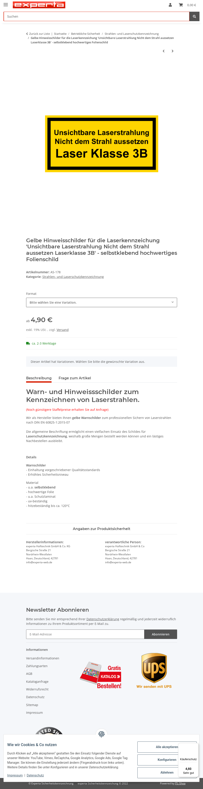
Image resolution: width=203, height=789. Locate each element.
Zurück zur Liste (39, 34)
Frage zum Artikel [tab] (75, 378)
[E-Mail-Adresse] (85, 634)
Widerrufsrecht (37, 689)
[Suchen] (97, 16)
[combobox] (101, 302)
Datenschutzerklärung (102, 619)
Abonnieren (160, 634)
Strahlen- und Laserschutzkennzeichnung (73, 277)
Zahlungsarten (37, 666)
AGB (29, 674)
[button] (170, 4)
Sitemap (32, 705)
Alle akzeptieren (163, 745)
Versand (63, 330)
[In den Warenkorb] (29, 65)
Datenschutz (38, 776)
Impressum (18, 776)
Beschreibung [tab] (39, 378)
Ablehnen (163, 770)
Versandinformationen (42, 658)
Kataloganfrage (37, 681)
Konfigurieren (163, 758)
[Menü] (196, 745)
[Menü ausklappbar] (6, 3)
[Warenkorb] (187, 4)
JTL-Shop (180, 783)
